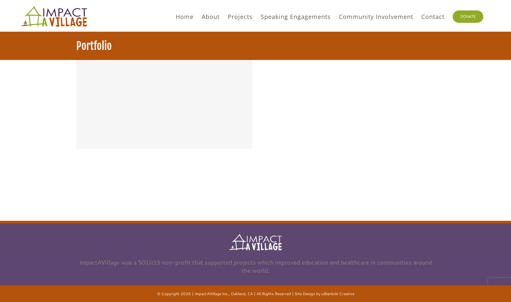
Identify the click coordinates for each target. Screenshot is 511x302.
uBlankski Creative (337, 293)
